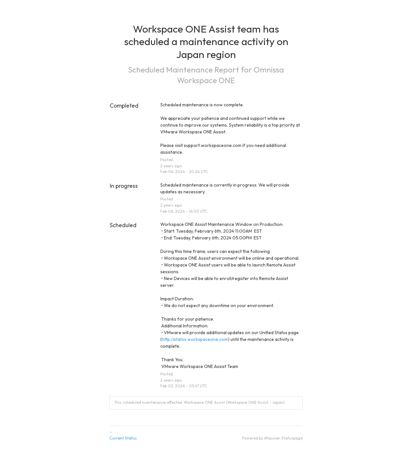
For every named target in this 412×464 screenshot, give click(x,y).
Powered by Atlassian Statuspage (272, 438)
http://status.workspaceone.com (195, 339)
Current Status (206, 434)
